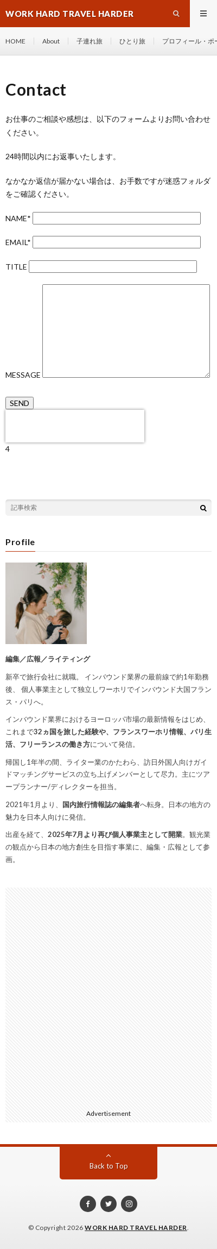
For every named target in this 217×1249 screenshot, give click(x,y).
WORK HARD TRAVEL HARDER (136, 1227)
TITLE (101, 266)
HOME (15, 41)
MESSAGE (107, 374)
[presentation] (74, 426)
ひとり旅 (132, 41)
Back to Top (109, 1165)
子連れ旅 (89, 41)
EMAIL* (103, 242)
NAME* (103, 218)
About (51, 41)
